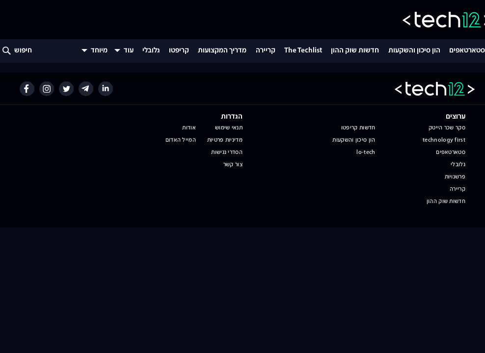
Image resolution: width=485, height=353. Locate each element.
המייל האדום (180, 140)
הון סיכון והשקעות (414, 50)
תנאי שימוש (228, 128)
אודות (189, 128)
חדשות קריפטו (358, 128)
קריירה (265, 50)
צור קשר (232, 165)
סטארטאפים (467, 50)
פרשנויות (455, 177)
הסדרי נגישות (226, 152)
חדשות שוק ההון (355, 50)
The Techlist (303, 50)
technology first (444, 140)
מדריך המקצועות (222, 50)
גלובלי (151, 50)
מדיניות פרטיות (224, 140)
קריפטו (179, 50)
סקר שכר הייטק (447, 128)
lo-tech (365, 152)
